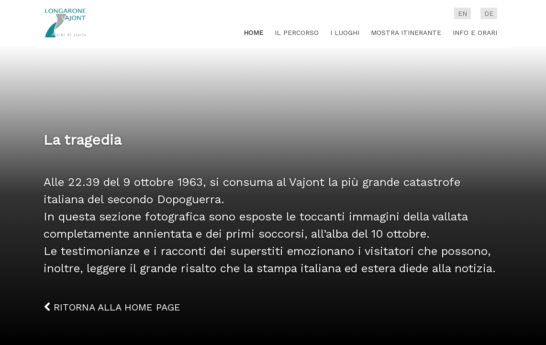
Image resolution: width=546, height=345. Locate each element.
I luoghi (344, 32)
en (462, 13)
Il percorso (297, 32)
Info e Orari (475, 32)
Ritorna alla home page (112, 307)
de (488, 13)
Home (253, 32)
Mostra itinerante (406, 32)
